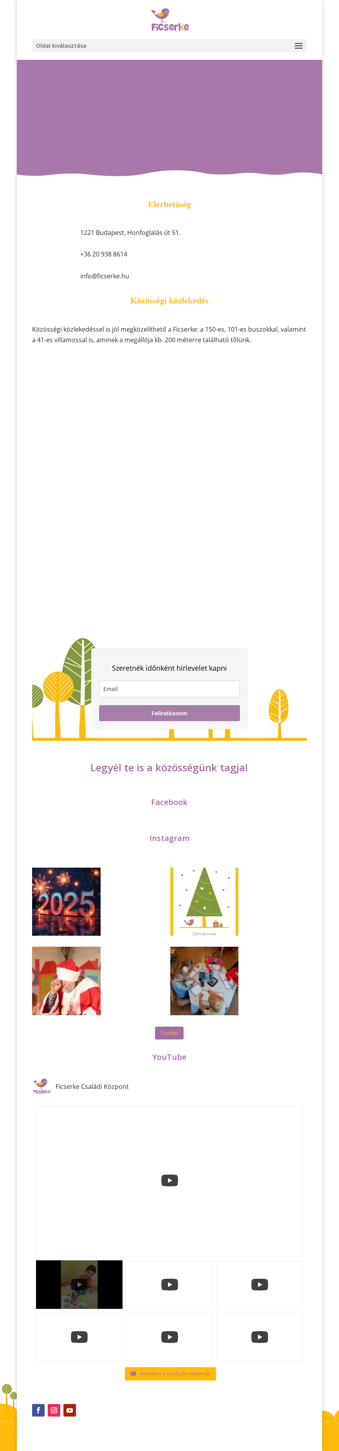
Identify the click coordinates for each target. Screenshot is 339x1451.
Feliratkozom (169, 713)
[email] (169, 688)
